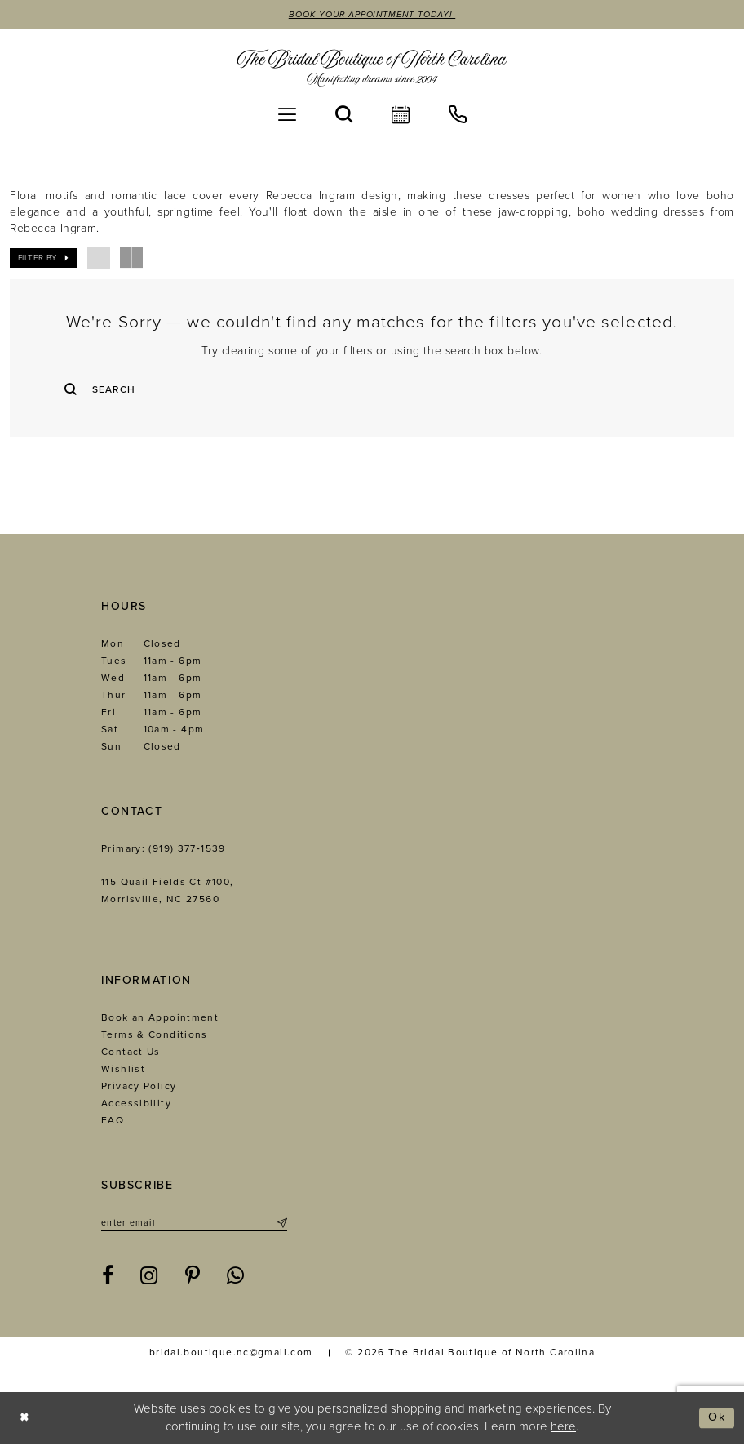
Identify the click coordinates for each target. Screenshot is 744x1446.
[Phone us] (457, 114)
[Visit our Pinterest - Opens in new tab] (193, 1278)
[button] (287, 114)
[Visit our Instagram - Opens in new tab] (149, 1278)
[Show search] (344, 114)
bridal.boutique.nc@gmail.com (231, 1354)
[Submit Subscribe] (281, 1225)
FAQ (112, 1122)
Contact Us (131, 1053)
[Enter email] (194, 1225)
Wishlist (123, 1070)
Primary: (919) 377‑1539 (163, 850)
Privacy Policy (138, 1087)
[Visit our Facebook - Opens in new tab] (108, 1278)
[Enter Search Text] (372, 389)
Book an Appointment (160, 1019)
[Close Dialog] (25, 1420)
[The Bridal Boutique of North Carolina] (372, 68)
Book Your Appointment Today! (372, 15)
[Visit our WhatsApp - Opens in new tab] (236, 1278)
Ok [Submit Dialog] (716, 1420)
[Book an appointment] (400, 114)
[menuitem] (287, 114)
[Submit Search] (78, 389)
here (563, 1428)
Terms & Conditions (154, 1036)
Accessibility (136, 1104)
